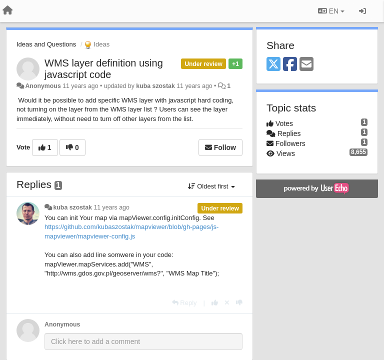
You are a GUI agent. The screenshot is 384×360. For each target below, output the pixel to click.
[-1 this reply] (239, 302)
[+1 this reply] (215, 302)
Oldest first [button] (211, 186)
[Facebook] (290, 65)
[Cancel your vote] (227, 302)
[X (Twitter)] (273, 65)
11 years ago (111, 207)
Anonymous (42, 86)
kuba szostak (155, 86)
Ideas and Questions (46, 44)
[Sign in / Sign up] (363, 11)
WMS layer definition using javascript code (103, 69)
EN (331, 11)
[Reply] (184, 302)
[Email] (307, 65)
